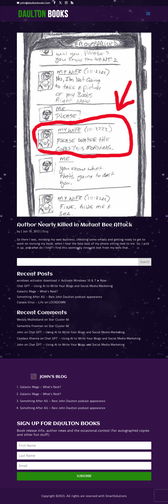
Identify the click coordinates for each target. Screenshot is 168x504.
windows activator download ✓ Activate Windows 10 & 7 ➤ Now (61, 280)
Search (144, 262)
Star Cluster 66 (59, 319)
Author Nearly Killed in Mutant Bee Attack (74, 225)
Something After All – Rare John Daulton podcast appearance (59, 297)
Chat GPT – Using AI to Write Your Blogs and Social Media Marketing (65, 286)
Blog (45, 231)
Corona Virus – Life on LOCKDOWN (41, 302)
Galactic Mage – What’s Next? (37, 291)
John (20, 332)
